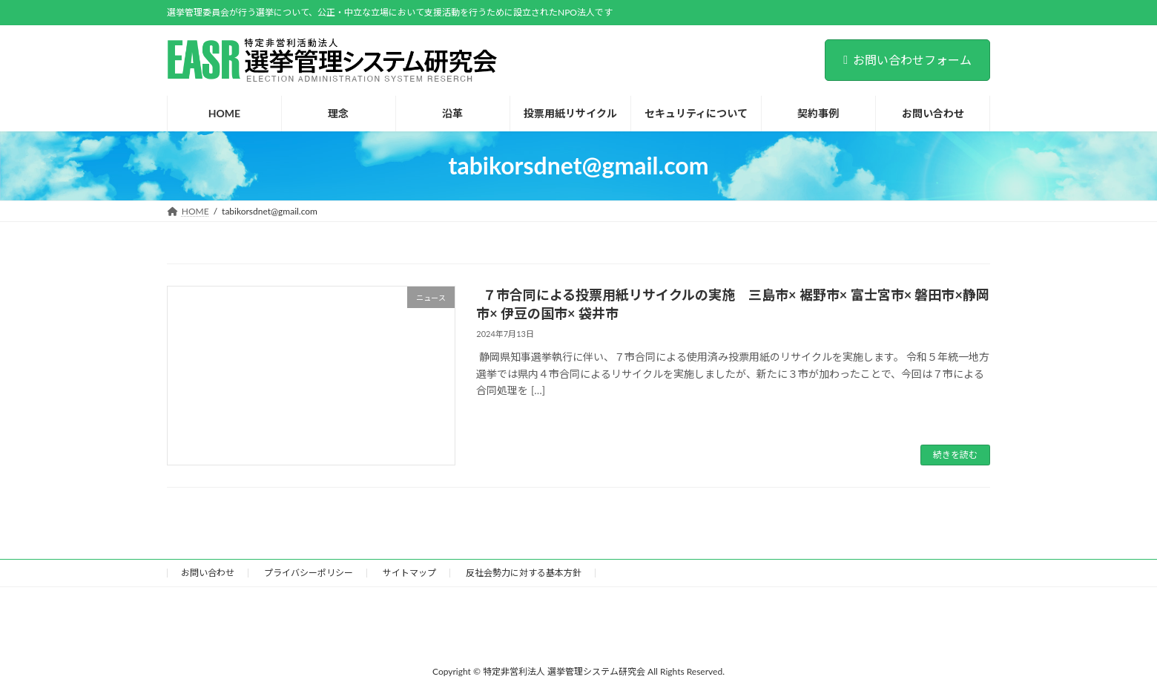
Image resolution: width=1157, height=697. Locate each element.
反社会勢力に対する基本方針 (523, 572)
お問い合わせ (207, 572)
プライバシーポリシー (308, 572)
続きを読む (955, 454)
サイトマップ (409, 572)
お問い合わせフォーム (907, 60)
